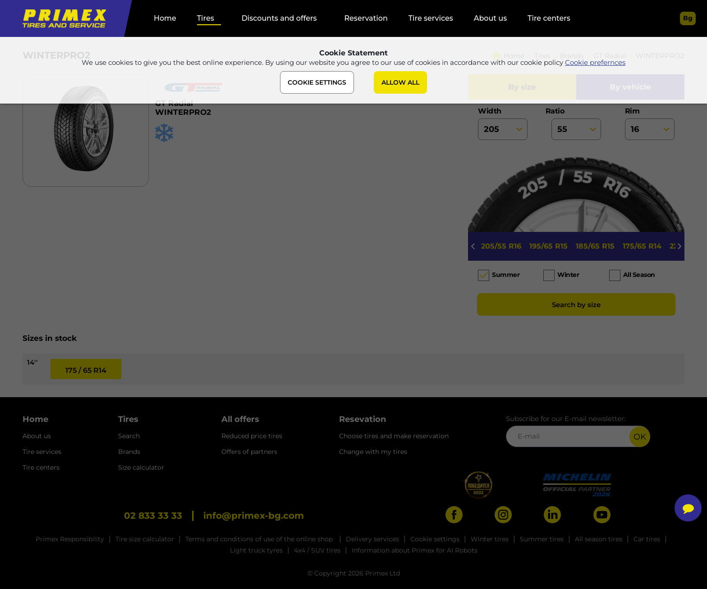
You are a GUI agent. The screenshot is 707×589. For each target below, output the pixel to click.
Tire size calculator (144, 539)
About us (490, 18)
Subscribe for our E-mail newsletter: (578, 430)
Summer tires (542, 539)
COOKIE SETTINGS (317, 82)
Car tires (647, 539)
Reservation (365, 18)
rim (650, 123)
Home (165, 18)
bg (688, 18)
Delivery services (372, 539)
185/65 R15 (595, 246)
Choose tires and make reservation (394, 436)
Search (129, 436)
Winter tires (490, 539)
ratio (576, 123)
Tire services (431, 18)
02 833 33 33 (153, 515)
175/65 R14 (642, 246)
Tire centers (549, 18)
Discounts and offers (279, 18)
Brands (129, 452)
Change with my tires (373, 452)
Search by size (576, 304)
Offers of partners (249, 452)
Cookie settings (434, 539)
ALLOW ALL (400, 82)
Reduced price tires (251, 436)
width (503, 123)
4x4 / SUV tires (317, 550)
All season (639, 275)
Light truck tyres (256, 550)
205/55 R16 (501, 246)
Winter (568, 275)
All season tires (598, 539)
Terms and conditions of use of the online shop (260, 539)
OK (640, 437)
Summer (505, 275)
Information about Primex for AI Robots (414, 550)
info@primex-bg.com (253, 515)
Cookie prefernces (595, 62)
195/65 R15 (548, 246)
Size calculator (141, 467)
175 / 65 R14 (85, 370)
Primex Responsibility (70, 539)
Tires (205, 18)
